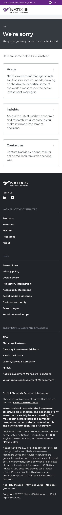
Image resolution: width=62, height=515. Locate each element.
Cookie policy (11, 277)
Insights (7, 230)
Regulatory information (17, 283)
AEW (5, 337)
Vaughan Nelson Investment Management (28, 380)
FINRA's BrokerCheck (25, 402)
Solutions (8, 224)
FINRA (6, 441)
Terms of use (10, 265)
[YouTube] (13, 198)
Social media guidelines (17, 296)
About (6, 242)
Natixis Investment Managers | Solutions (27, 373)
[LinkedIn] (5, 198)
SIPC (15, 441)
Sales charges (11, 308)
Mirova (7, 367)
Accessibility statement (17, 289)
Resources (9, 236)
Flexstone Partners (14, 343)
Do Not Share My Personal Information (26, 393)
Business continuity (14, 302)
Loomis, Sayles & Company (19, 361)
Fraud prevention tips (16, 314)
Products (8, 218)
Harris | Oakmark (13, 355)
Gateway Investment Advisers (21, 349)
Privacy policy (11, 271)
